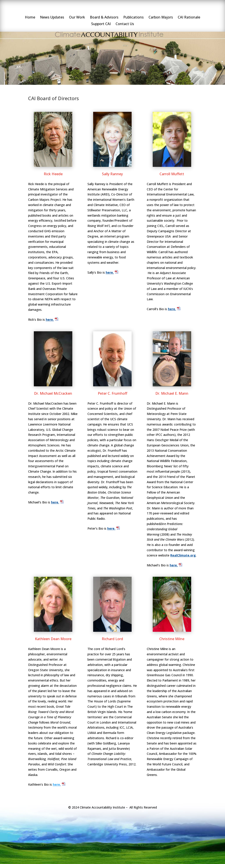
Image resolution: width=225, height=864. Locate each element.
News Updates (52, 18)
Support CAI (101, 24)
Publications (133, 18)
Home (30, 18)
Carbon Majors (161, 18)
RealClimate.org (183, 555)
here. (50, 319)
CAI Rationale (189, 18)
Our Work (77, 18)
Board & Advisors (104, 18)
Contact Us (125, 24)
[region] (112, 56)
